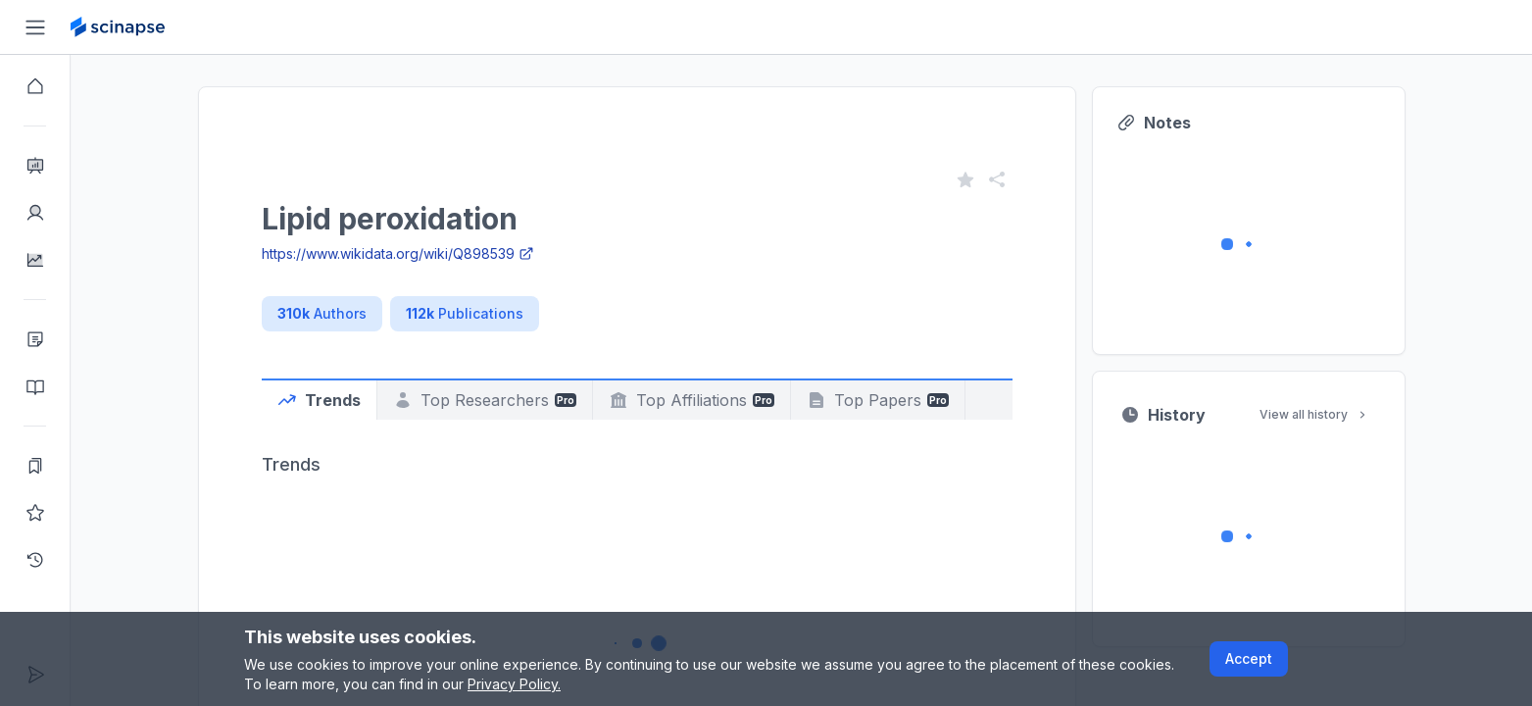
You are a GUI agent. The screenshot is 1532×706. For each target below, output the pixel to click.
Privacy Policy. (514, 684)
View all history (1314, 414)
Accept (1248, 658)
